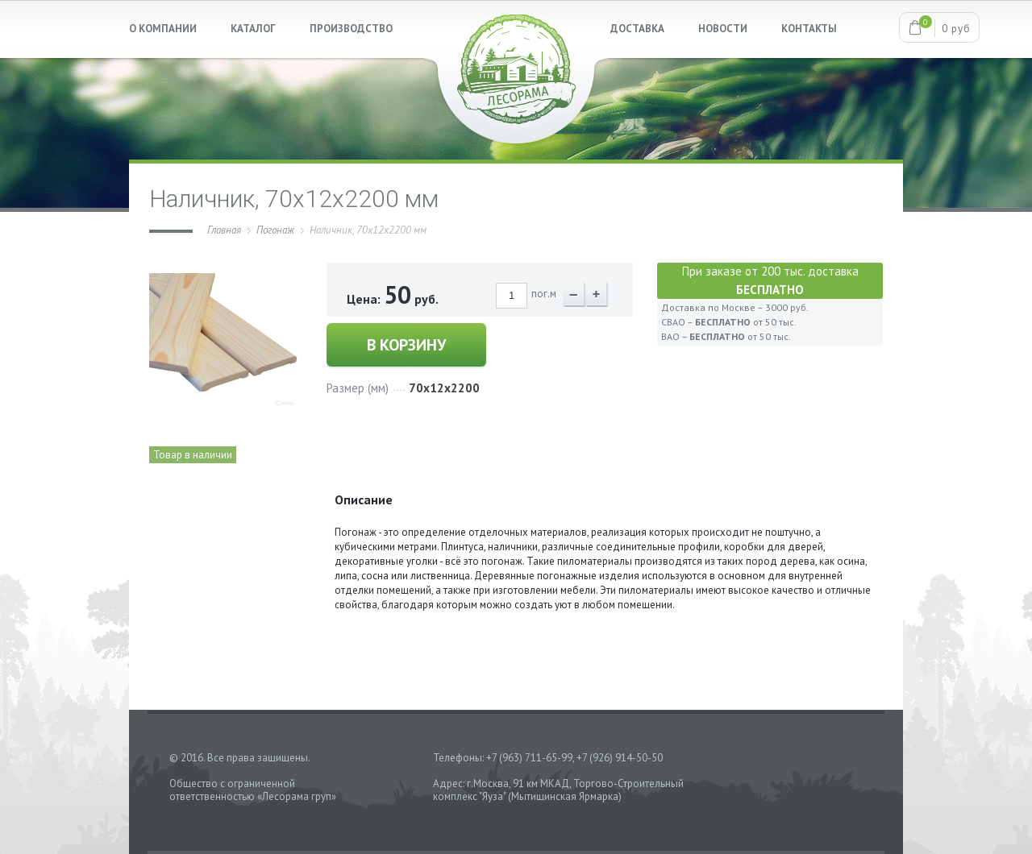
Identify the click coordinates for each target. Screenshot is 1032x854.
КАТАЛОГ (253, 28)
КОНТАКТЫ (809, 28)
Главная (224, 230)
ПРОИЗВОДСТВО (351, 28)
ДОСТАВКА (637, 28)
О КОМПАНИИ (163, 28)
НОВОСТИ (722, 28)
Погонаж (275, 230)
